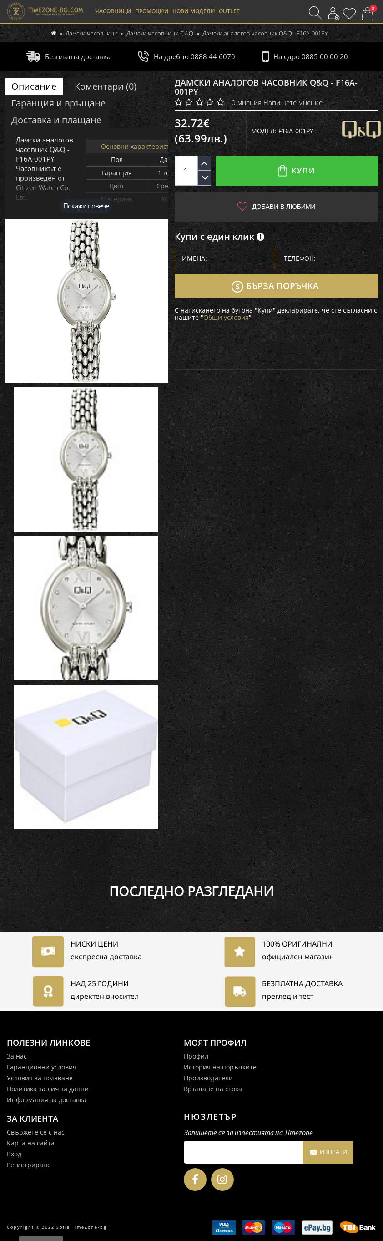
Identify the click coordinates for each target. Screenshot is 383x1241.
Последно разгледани (191, 891)
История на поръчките (220, 1067)
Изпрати (328, 1153)
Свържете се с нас (36, 1132)
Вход (14, 1154)
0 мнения (247, 102)
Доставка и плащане (56, 120)
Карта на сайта (31, 1143)
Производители (208, 1078)
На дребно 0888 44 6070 (186, 56)
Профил (196, 1056)
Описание (33, 86)
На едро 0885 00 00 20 (305, 56)
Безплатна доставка (68, 56)
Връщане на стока (213, 1088)
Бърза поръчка (275, 286)
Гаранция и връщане (58, 103)
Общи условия (226, 317)
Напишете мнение (293, 102)
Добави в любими (276, 206)
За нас (17, 1056)
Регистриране (29, 1164)
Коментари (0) (105, 86)
